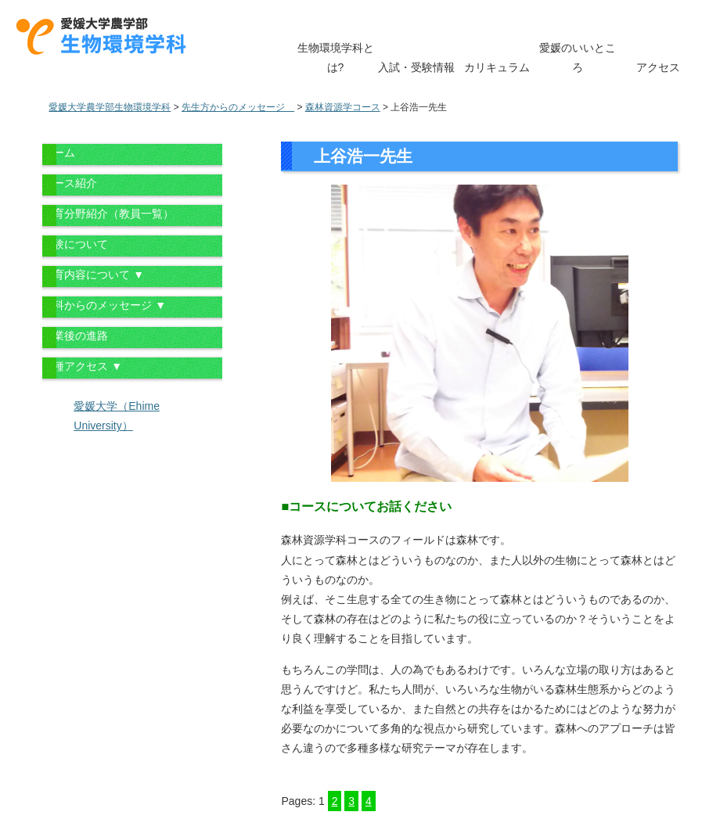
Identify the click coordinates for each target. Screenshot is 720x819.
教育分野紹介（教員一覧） (108, 213)
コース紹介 (69, 183)
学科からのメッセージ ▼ (104, 305)
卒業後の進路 (75, 335)
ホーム (58, 152)
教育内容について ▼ (93, 274)
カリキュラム (497, 67)
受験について (75, 244)
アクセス (658, 67)
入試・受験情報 (416, 67)
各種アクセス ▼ (82, 366)
